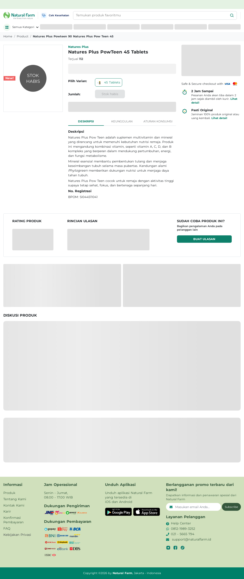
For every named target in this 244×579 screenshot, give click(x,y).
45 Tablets (108, 82)
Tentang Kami (14, 499)
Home (7, 36)
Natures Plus (78, 47)
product (22, 36)
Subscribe (231, 507)
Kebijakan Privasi (17, 535)
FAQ (6, 528)
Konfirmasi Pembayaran (13, 520)
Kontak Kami (13, 505)
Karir (7, 511)
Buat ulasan (204, 239)
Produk (9, 493)
